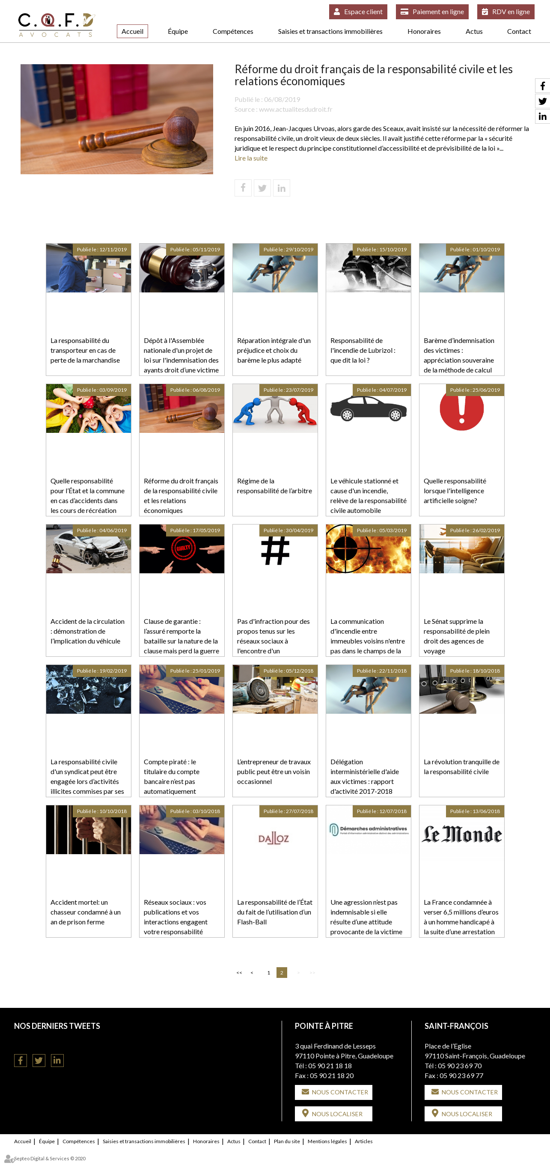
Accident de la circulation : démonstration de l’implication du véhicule (88, 631)
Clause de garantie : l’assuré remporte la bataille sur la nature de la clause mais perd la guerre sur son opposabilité (181, 640)
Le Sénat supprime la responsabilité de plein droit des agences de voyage (457, 636)
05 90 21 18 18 (330, 1065)
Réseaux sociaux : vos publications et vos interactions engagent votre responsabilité (176, 917)
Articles (364, 1141)
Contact (519, 31)
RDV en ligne (511, 11)
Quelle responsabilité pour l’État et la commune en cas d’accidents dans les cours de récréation (88, 495)
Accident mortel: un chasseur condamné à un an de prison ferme (86, 912)
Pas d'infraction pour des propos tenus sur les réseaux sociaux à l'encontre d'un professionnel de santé (273, 640)
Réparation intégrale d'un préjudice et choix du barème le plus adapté (274, 350)
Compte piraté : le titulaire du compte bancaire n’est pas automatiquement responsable (171, 780)
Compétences (233, 31)
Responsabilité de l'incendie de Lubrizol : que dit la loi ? (362, 350)
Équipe (178, 31)
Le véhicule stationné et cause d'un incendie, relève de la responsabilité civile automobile (368, 495)
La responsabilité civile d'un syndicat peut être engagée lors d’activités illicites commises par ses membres (87, 780)
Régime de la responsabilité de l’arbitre (274, 486)
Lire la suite (251, 158)
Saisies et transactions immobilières (330, 31)
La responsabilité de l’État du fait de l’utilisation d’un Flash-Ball (274, 912)
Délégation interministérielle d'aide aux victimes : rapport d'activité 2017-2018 (364, 776)
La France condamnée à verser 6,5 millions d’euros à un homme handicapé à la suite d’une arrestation (461, 917)
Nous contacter (340, 1092)
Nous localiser (337, 1113)
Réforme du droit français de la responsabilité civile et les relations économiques (181, 495)
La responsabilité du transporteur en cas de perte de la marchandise (85, 350)
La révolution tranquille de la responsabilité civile (461, 766)
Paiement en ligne (438, 11)
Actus (474, 31)
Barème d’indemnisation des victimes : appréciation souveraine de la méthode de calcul (459, 355)
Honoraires (424, 31)
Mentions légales (327, 1141)
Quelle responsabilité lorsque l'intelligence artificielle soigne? (455, 490)
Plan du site (287, 1141)
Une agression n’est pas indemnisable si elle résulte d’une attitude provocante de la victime (366, 917)
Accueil (132, 31)
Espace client (363, 11)
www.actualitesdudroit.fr (296, 109)
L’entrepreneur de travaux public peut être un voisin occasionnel (274, 771)
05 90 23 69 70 (460, 1065)
